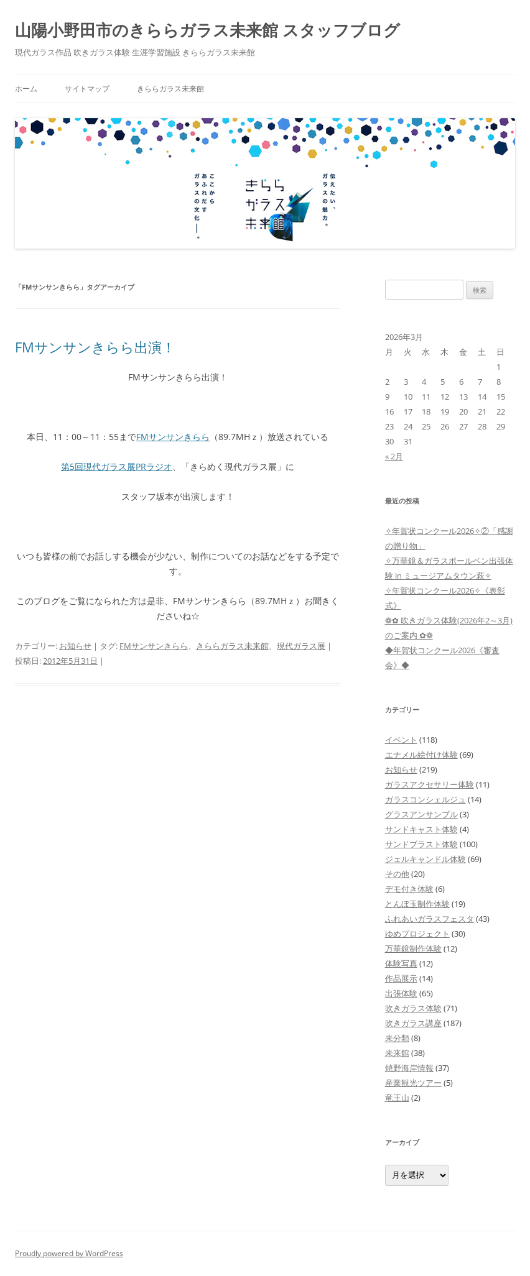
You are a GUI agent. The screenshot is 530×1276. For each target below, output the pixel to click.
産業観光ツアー (413, 1082)
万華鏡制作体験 (413, 948)
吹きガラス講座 (413, 1023)
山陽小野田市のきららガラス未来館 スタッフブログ (207, 30)
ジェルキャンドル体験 (425, 859)
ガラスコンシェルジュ (425, 799)
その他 (397, 873)
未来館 (397, 1052)
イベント (401, 739)
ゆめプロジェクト (417, 933)
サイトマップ (87, 88)
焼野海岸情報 (409, 1067)
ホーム (26, 88)
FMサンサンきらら (173, 437)
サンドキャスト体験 (421, 829)
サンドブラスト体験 (421, 844)
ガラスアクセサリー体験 (429, 784)
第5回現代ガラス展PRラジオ (116, 466)
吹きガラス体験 (413, 1008)
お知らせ (75, 645)
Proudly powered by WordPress (69, 1253)
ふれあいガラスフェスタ (429, 918)
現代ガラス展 (301, 645)
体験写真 (401, 963)
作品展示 (401, 978)
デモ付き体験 (409, 888)
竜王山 (397, 1097)
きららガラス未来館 (170, 88)
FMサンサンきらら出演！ (95, 346)
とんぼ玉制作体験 (417, 903)
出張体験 (401, 993)
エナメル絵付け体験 (421, 754)
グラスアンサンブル (421, 814)
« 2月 (394, 456)
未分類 (397, 1038)
